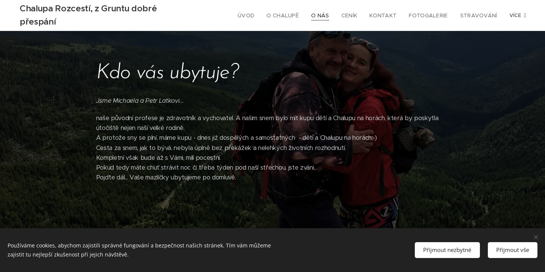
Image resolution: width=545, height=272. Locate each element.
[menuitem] (226, 15)
